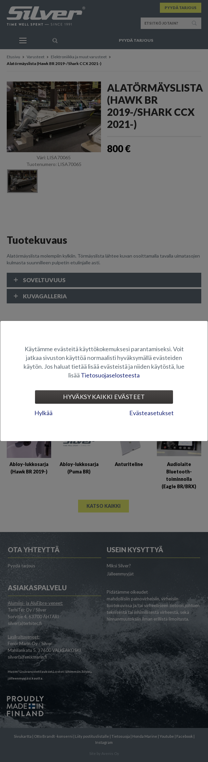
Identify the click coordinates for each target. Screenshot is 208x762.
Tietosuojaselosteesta (110, 375)
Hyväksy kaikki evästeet (104, 396)
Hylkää (43, 413)
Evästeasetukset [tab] (151, 413)
